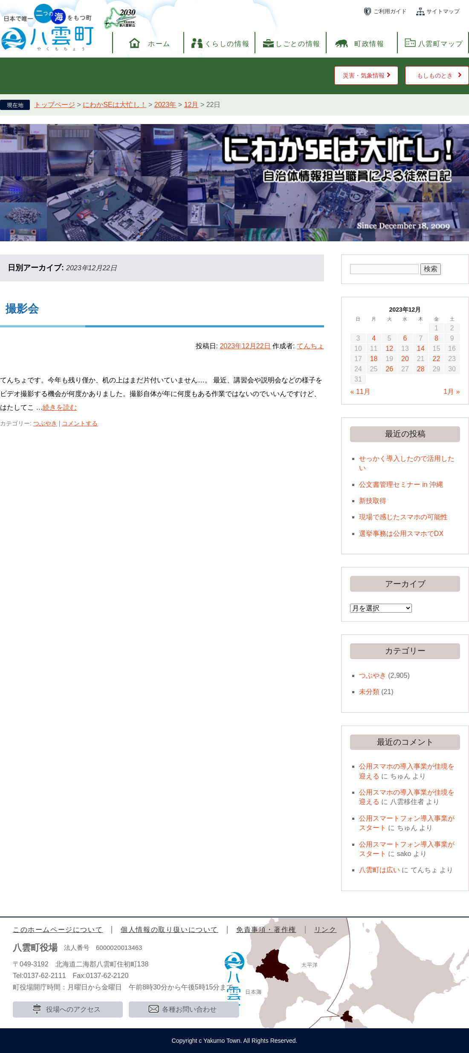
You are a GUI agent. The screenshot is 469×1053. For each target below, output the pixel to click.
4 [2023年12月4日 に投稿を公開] (374, 338)
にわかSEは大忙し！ (114, 104)
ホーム (159, 43)
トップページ (54, 104)
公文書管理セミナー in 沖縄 (401, 484)
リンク (325, 929)
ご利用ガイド (390, 11)
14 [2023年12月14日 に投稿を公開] (421, 348)
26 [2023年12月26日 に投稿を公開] (389, 369)
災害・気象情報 (364, 75)
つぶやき (45, 423)
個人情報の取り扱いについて (169, 929)
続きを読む (60, 407)
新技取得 (372, 500)
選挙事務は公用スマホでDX (401, 533)
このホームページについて (58, 929)
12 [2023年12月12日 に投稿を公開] (389, 348)
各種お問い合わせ (189, 1009)
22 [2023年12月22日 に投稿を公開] (436, 358)
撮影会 (22, 308)
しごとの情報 (298, 43)
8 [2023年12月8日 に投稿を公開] (436, 338)
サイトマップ (443, 11)
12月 (191, 104)
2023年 (165, 104)
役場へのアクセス (73, 1009)
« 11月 (360, 391)
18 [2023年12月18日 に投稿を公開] (374, 358)
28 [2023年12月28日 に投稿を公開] (421, 369)
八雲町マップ (440, 43)
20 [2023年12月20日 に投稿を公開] (405, 358)
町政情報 (369, 43)
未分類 (369, 691)
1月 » (451, 391)
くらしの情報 (227, 43)
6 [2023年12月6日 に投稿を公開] (405, 338)
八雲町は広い (379, 870)
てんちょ (310, 346)
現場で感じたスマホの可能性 (403, 517)
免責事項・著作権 (266, 929)
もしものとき (435, 75)
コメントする (80, 423)
